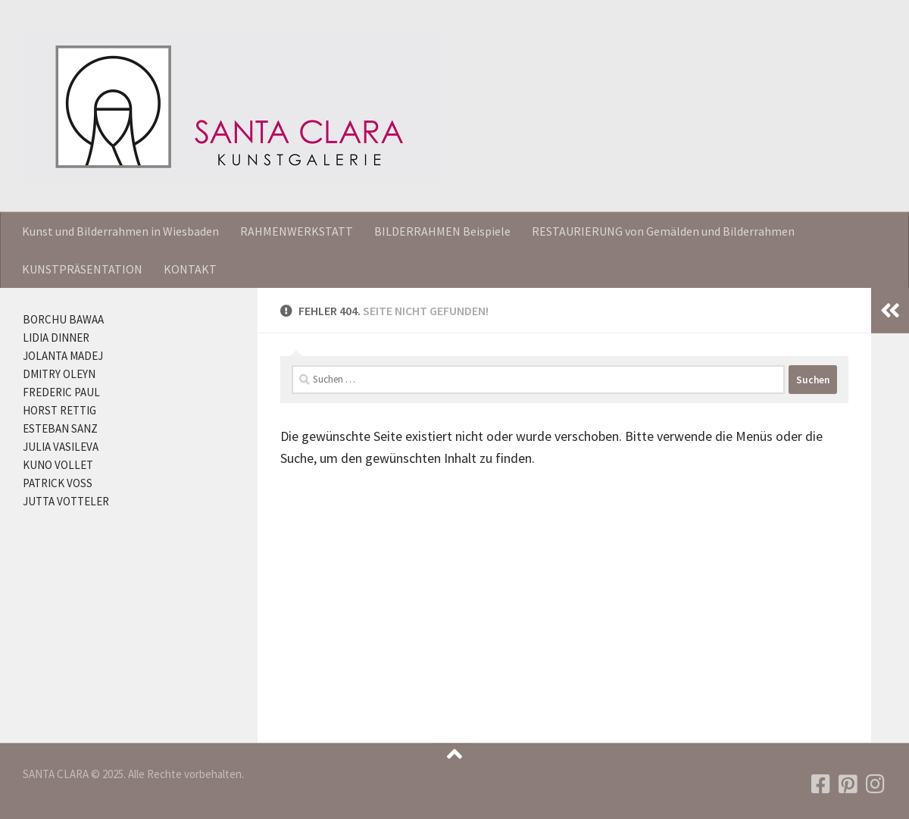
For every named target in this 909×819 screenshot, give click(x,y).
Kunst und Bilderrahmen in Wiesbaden (120, 231)
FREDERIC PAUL (61, 392)
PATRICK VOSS (57, 483)
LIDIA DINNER (56, 337)
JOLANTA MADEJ (63, 356)
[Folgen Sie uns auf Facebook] (821, 784)
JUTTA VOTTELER (66, 501)
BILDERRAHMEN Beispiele (442, 231)
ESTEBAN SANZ (60, 428)
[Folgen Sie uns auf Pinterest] (848, 784)
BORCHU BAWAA (63, 319)
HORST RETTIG (59, 410)
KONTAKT (190, 269)
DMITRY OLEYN (59, 374)
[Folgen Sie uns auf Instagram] (875, 784)
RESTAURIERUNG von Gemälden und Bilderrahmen (663, 231)
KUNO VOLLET (58, 465)
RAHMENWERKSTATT (296, 231)
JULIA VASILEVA (60, 446)
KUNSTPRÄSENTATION (82, 269)
